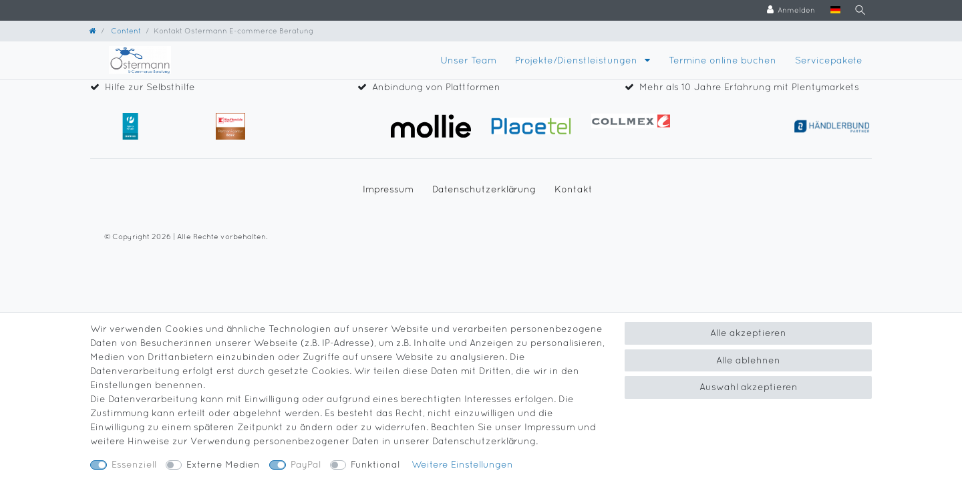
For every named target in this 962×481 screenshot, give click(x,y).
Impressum (388, 189)
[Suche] (859, 10)
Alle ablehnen (748, 360)
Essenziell (134, 464)
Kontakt (573, 189)
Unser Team (468, 60)
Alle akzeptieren (748, 332)
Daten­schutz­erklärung (484, 189)
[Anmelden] (789, 10)
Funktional (375, 464)
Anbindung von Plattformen (436, 87)
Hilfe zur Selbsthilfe (150, 87)
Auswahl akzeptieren (748, 386)
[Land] (833, 10)
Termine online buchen (722, 60)
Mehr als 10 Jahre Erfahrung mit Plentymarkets (749, 87)
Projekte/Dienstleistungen (577, 60)
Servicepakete (828, 60)
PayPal (306, 464)
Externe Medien (223, 464)
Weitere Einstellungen (462, 464)
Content (125, 30)
